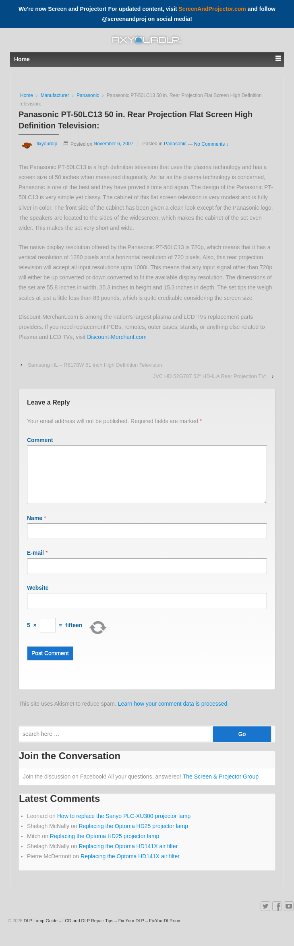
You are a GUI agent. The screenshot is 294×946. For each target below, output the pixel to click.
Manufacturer (55, 95)
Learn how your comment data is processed (173, 713)
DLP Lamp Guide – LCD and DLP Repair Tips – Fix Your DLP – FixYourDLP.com (102, 930)
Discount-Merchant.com (117, 337)
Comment (40, 440)
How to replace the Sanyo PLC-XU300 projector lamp (124, 825)
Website (37, 597)
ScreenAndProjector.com (212, 9)
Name (34, 528)
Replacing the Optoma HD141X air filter (128, 856)
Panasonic (88, 95)
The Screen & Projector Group (221, 786)
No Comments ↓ (211, 144)
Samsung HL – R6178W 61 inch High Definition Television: (96, 365)
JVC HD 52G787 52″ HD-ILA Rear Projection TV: (209, 376)
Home (26, 95)
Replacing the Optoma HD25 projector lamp (133, 835)
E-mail (35, 562)
